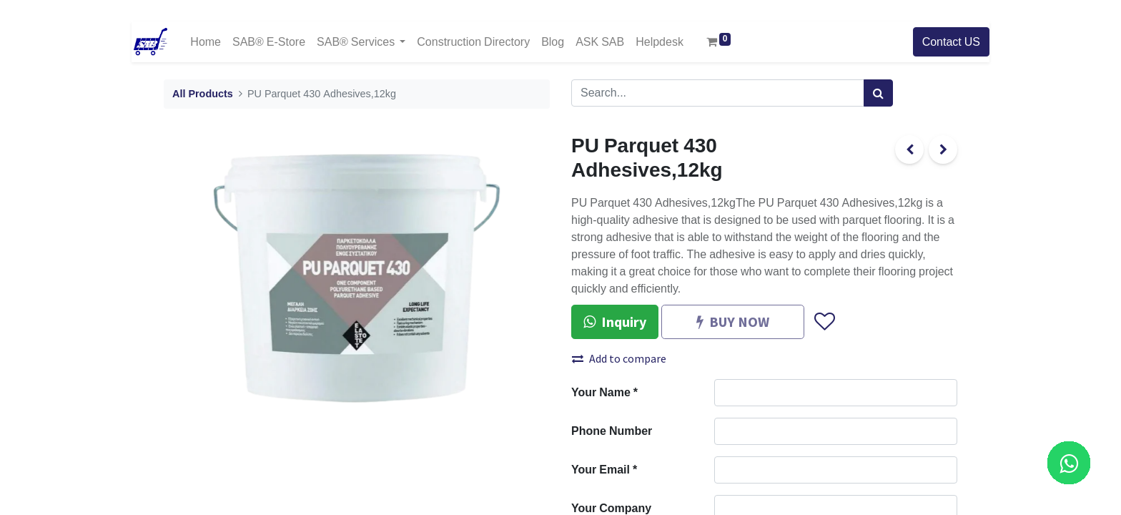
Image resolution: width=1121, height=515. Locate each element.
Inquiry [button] (614, 321)
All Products (202, 94)
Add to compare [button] (619, 358)
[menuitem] (205, 42)
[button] (824, 322)
